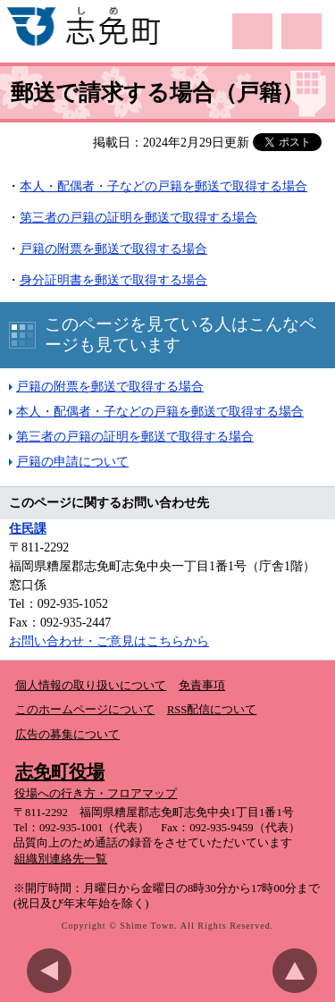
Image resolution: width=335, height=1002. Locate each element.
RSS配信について (211, 709)
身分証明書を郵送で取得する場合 (113, 280)
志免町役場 (60, 771)
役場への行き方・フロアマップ (95, 793)
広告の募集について (67, 734)
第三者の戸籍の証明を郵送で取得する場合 (138, 217)
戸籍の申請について (72, 461)
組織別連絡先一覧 (60, 859)
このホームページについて (85, 709)
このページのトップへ (299, 970)
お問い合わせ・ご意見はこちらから (109, 641)
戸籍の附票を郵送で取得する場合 (113, 249)
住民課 (27, 528)
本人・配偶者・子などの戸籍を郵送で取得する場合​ (163, 186)
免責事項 (202, 685)
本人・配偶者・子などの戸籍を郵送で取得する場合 (160, 411)
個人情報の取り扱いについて (90, 685)
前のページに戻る (53, 970)
